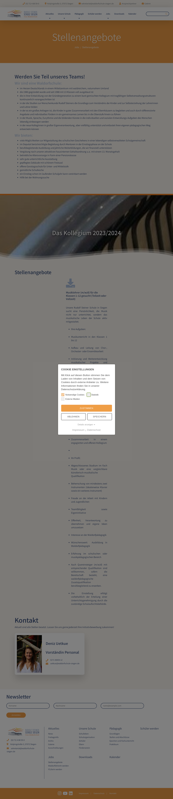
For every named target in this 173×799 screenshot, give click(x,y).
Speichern (99, 417)
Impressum (78, 430)
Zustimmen (86, 408)
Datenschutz (94, 430)
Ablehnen (73, 417)
